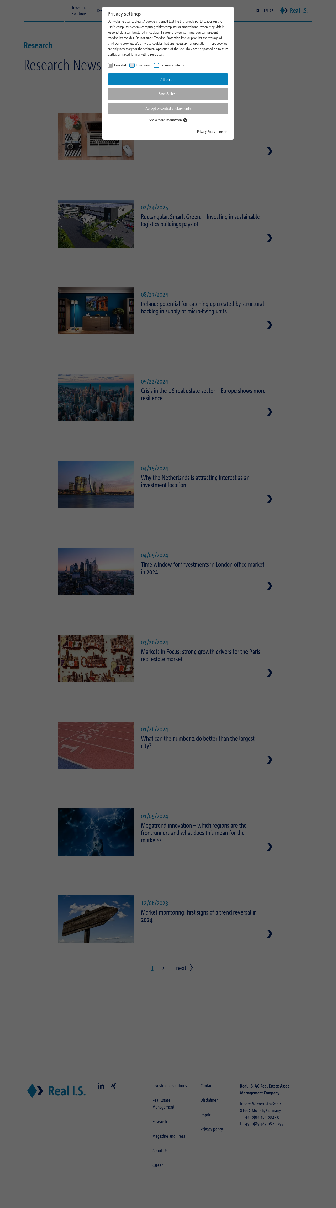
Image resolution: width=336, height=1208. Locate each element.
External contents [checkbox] (172, 65)
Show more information (168, 120)
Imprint (223, 131)
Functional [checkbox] (143, 65)
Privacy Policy (206, 131)
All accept (168, 79)
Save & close (168, 93)
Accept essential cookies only (168, 108)
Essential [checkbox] (120, 65)
